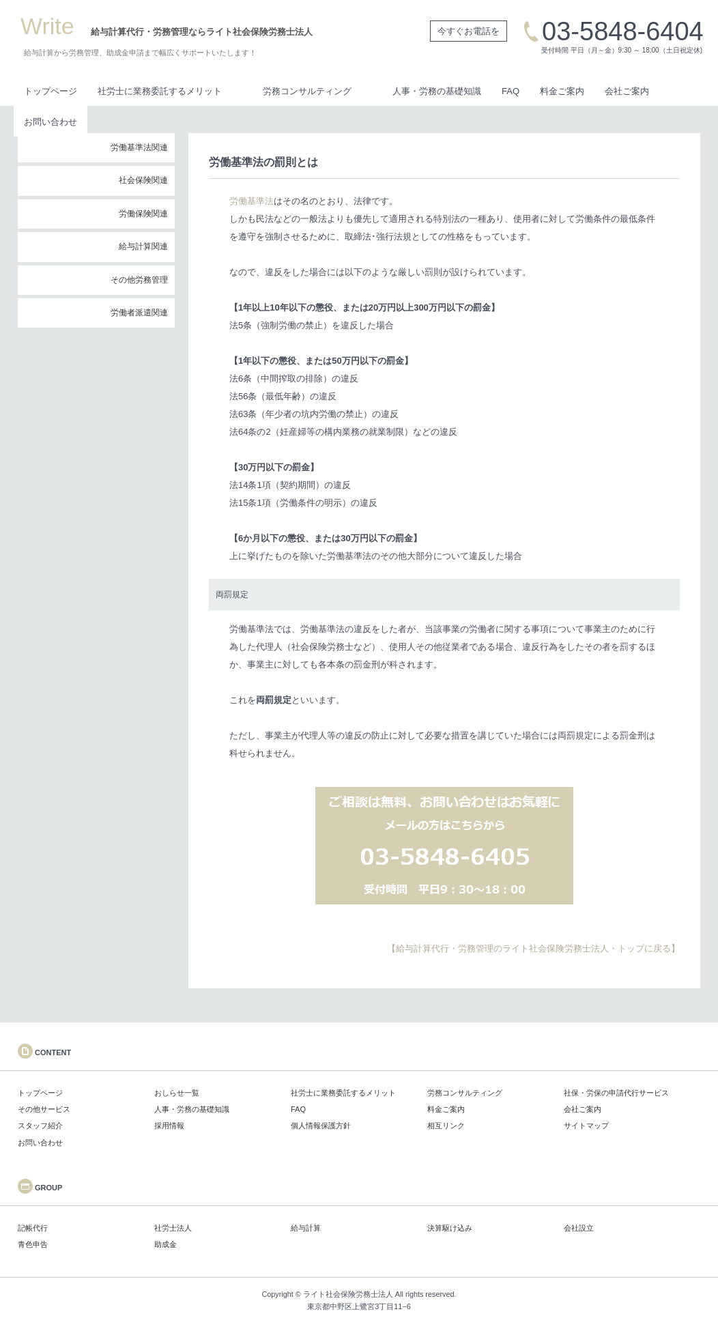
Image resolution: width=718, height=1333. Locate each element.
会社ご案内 (627, 91)
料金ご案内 (562, 91)
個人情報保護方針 (321, 1125)
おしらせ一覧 (176, 1093)
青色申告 (33, 1244)
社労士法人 (173, 1228)
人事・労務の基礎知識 (436, 91)
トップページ (50, 91)
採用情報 (169, 1125)
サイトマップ (586, 1125)
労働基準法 (251, 201)
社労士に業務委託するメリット (160, 91)
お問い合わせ (50, 122)
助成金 (165, 1244)
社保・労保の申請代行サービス (616, 1093)
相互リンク (446, 1125)
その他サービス (44, 1109)
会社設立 (579, 1228)
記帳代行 (33, 1228)
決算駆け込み (449, 1228)
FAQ (510, 91)
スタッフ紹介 (40, 1125)
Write (47, 26)
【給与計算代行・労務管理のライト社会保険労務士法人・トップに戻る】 (533, 948)
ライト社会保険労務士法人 (348, 1294)
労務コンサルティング (307, 91)
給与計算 (306, 1228)
